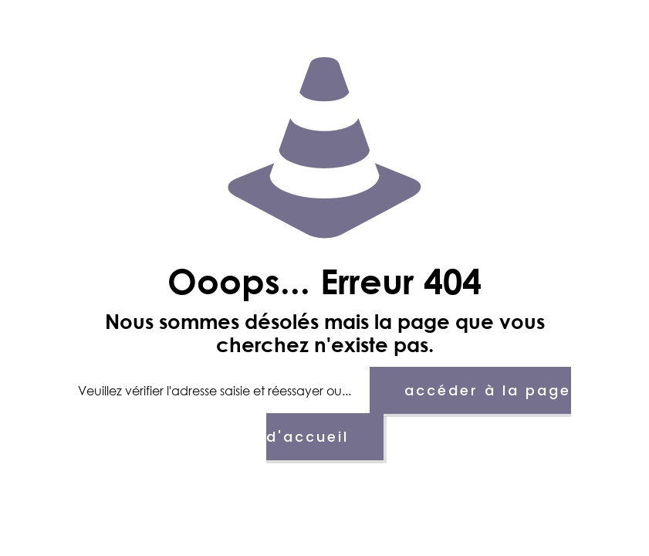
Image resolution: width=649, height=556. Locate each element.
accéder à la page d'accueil (419, 413)
